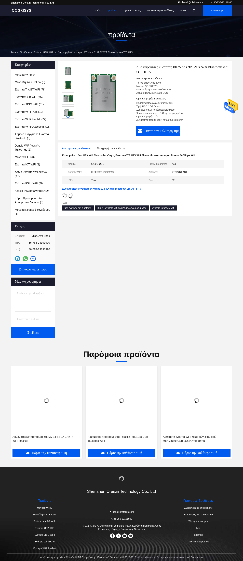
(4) (25, 74)
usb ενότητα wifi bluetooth (77, 208)
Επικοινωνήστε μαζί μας (160, 10)
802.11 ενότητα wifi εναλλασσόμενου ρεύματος (122, 208)
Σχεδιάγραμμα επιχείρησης (198, 507)
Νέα (198, 528)
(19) (29, 111)
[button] (68, 117)
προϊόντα (111, 10)
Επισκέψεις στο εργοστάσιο (198, 514)
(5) (30, 82)
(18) (32, 126)
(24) (32, 190)
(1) (27, 164)
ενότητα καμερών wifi (163, 208)
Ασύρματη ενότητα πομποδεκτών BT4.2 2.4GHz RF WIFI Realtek (43, 438)
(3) (25, 157)
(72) (30, 119)
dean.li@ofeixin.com (190, 2)
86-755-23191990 (221, 2)
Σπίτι (97, 10)
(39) (29, 183)
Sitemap (198, 534)
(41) (29, 104)
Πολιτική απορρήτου (198, 541)
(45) (29, 97)
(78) (30, 89)
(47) (31, 174)
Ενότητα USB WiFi (43, 52)
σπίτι (13, 52)
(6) (27, 147)
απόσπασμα (217, 10)
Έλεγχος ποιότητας (198, 521)
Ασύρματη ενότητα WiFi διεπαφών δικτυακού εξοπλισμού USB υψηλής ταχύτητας (189, 438)
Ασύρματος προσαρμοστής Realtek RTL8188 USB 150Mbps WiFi (118, 438)
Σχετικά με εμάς (132, 10)
